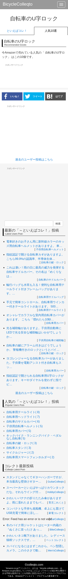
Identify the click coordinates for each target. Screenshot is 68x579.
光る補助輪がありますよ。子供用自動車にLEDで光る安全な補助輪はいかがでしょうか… (33, 332)
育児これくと (56, 502)
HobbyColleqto (55, 492)
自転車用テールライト (51, 310)
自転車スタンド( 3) (18, 447)
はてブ (55, 96)
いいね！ (11, 96)
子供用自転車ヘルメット (50, 249)
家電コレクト (56, 513)
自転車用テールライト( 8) (23, 412)
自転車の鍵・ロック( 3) (21, 443)
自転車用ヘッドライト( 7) (23, 416)
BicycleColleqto (17, 4)
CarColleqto (57, 519)
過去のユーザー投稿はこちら (34, 159)
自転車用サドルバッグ (51, 297)
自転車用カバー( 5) (18, 430)
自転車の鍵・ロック (52, 262)
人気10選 (51, 30)
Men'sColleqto (56, 550)
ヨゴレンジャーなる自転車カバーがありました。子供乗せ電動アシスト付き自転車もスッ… (35, 363)
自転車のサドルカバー (51, 279)
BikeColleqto (57, 529)
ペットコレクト (55, 540)
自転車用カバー (55, 323)
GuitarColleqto (56, 481)
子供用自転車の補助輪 (51, 340)
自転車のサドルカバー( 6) (23, 421)
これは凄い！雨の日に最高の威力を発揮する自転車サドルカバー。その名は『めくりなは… (35, 272)
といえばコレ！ (17, 30)
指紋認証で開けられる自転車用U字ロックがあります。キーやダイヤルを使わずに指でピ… (35, 380)
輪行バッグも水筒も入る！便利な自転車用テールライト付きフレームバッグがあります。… (35, 289)
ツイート (33, 96)
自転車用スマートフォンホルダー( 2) (30, 457)
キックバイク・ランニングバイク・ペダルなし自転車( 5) (33, 437)
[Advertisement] (34, 76)
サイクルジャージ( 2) (20, 452)
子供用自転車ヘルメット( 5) (24, 426)
